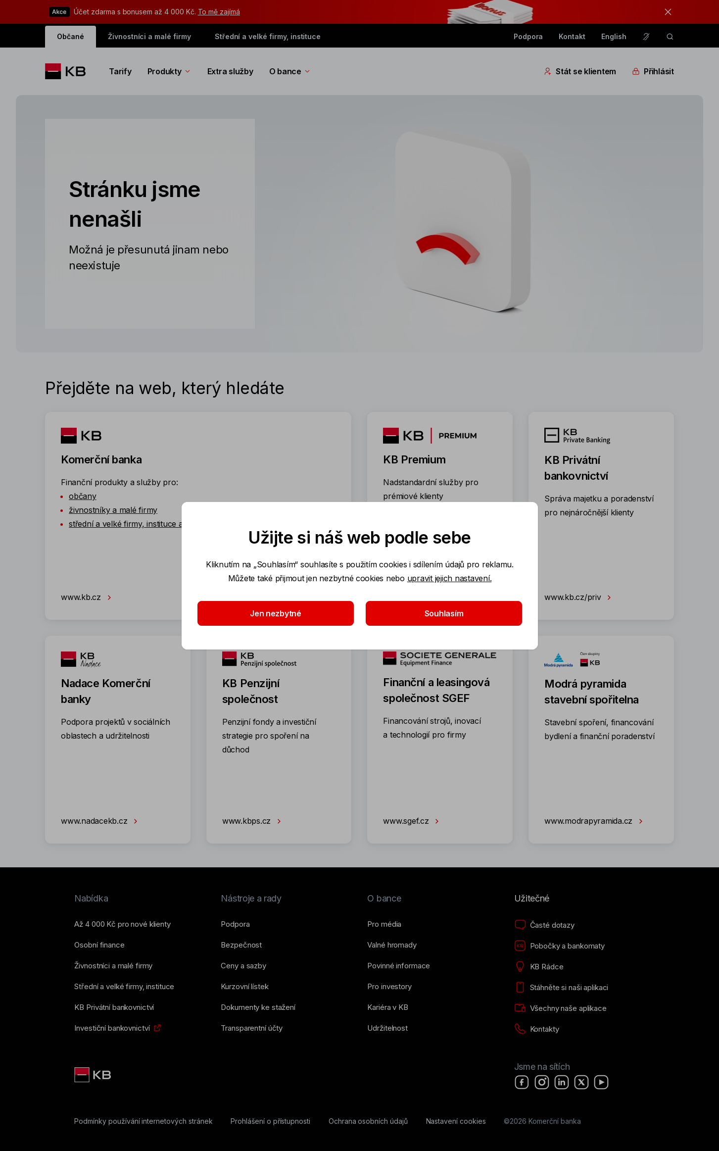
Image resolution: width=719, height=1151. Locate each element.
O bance (290, 71)
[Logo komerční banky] (69, 71)
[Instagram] (542, 1082)
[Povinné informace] (398, 965)
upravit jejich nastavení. (449, 578)
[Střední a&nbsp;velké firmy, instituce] (124, 986)
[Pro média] (384, 924)
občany (82, 496)
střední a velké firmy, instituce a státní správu (151, 524)
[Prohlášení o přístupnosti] (270, 1121)
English (613, 36)
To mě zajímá (219, 11)
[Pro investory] (389, 986)
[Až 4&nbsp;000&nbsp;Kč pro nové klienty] (122, 924)
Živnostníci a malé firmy (149, 36)
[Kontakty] (536, 1029)
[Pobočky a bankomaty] (559, 946)
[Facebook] (522, 1082)
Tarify (120, 71)
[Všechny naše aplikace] (560, 1008)
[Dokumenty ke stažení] (258, 1007)
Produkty (169, 71)
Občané (70, 36)
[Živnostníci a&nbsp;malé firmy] (113, 965)
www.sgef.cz (413, 821)
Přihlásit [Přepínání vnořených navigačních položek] (653, 71)
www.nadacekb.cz (101, 821)
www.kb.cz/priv (579, 597)
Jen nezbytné (275, 613)
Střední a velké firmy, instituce (268, 36)
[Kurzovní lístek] (244, 986)
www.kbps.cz (253, 821)
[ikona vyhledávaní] (670, 37)
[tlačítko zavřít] (665, 12)
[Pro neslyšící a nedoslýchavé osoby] (646, 37)
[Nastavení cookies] (456, 1121)
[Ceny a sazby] (243, 965)
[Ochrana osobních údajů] (368, 1121)
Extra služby (230, 71)
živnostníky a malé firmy (113, 510)
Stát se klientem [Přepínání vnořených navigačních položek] (580, 71)
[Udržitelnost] (387, 1028)
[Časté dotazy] (544, 925)
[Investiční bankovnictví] (111, 1028)
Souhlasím (443, 613)
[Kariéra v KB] (387, 1007)
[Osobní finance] (99, 945)
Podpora (528, 36)
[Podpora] (235, 924)
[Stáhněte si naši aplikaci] (561, 987)
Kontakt (572, 36)
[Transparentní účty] (252, 1028)
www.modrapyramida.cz (595, 821)
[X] (581, 1082)
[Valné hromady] (391, 945)
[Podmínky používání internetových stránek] (143, 1121)
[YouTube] (601, 1082)
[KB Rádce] (539, 966)
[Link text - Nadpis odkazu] (93, 1075)
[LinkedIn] (562, 1082)
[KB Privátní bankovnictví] (114, 1007)
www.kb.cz (88, 597)
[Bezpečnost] (241, 945)
